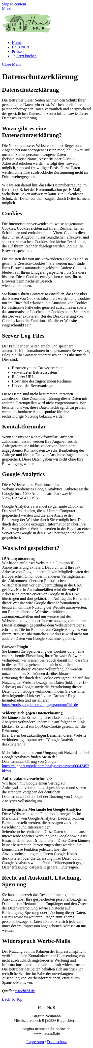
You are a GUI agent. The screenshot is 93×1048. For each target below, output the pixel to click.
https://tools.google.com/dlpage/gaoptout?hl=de (40, 705)
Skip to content (14, 4)
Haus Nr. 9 (20, 47)
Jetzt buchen (24, 56)
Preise (17, 51)
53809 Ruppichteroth (63, 1020)
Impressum (35, 1042)
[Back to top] (12, 999)
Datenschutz (57, 1042)
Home (17, 42)
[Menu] (6, 8)
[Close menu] (11, 64)
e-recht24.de (25, 991)
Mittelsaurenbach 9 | (30, 1020)
